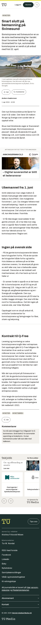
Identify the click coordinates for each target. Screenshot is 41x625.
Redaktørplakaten (21, 590)
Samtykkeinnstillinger (11, 572)
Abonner (28, 5)
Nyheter (6, 15)
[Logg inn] (18, 4)
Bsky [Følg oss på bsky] (4, 564)
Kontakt (20, 604)
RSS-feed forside (9, 550)
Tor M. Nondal (8, 543)
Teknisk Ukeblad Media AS (22, 613)
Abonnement (20, 598)
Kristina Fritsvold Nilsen (12, 535)
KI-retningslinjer (9, 581)
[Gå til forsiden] (4, 5)
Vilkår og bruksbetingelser (13, 577)
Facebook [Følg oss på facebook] (6, 555)
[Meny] (36, 4)
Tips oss (33, 521)
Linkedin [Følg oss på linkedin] (5, 559)
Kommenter (19, 92)
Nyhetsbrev (18, 413)
